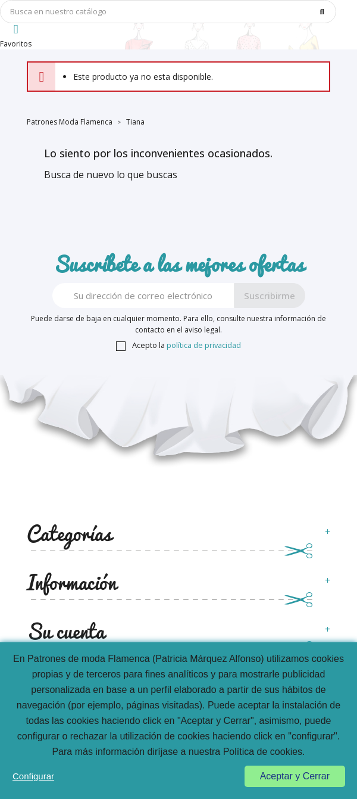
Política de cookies (262, 752)
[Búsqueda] (168, 11)
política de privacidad (204, 345)
